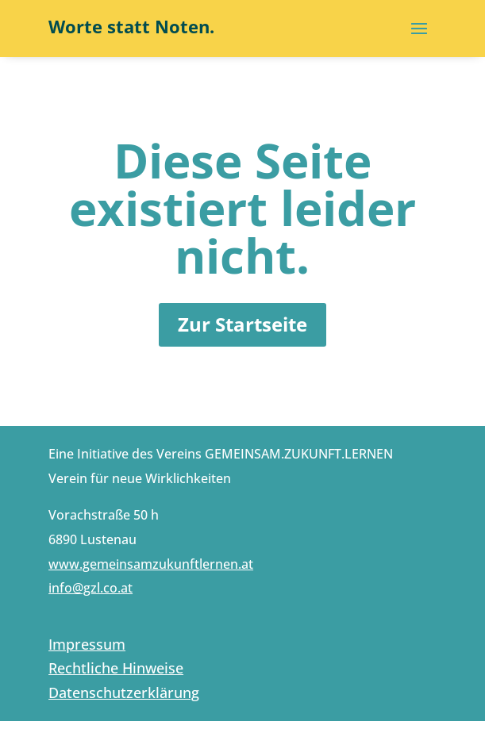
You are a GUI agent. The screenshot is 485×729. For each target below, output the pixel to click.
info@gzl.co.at (90, 588)
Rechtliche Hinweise (115, 667)
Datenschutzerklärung (123, 692)
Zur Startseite (242, 324)
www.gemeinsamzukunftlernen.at (150, 564)
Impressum (86, 644)
